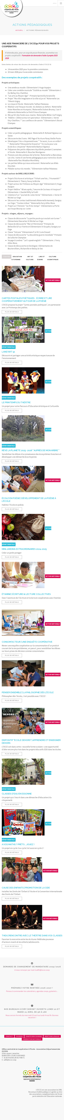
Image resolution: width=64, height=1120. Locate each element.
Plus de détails (12, 312)
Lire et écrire (41, 258)
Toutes (6, 256)
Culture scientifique (52, 258)
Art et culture (29, 258)
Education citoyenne (16, 258)
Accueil (19, 30)
